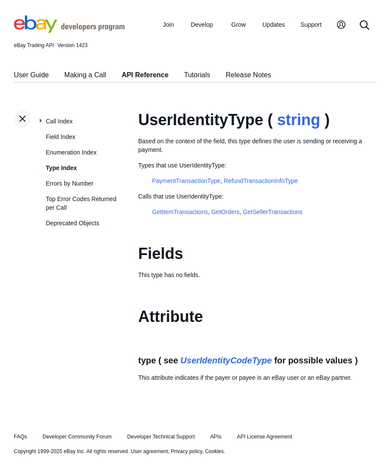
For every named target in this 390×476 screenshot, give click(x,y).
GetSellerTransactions (272, 211)
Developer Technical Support (160, 437)
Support (311, 24)
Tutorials (197, 75)
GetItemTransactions (180, 211)
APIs (216, 437)
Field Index (60, 136)
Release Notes (248, 75)
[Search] (364, 25)
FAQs (20, 437)
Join (168, 24)
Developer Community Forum (77, 437)
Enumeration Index (71, 152)
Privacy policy (186, 451)
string (298, 120)
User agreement (149, 451)
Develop (202, 24)
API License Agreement (264, 437)
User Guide (31, 75)
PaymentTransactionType (186, 180)
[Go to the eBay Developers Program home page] (69, 30)
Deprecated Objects (72, 223)
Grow (238, 24)
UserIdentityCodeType (226, 360)
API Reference (145, 75)
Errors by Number (69, 183)
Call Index (59, 121)
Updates (274, 24)
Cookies (214, 451)
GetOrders (225, 211)
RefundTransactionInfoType (261, 180)
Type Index (61, 167)
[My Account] (341, 25)
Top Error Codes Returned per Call (81, 203)
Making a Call (85, 75)
